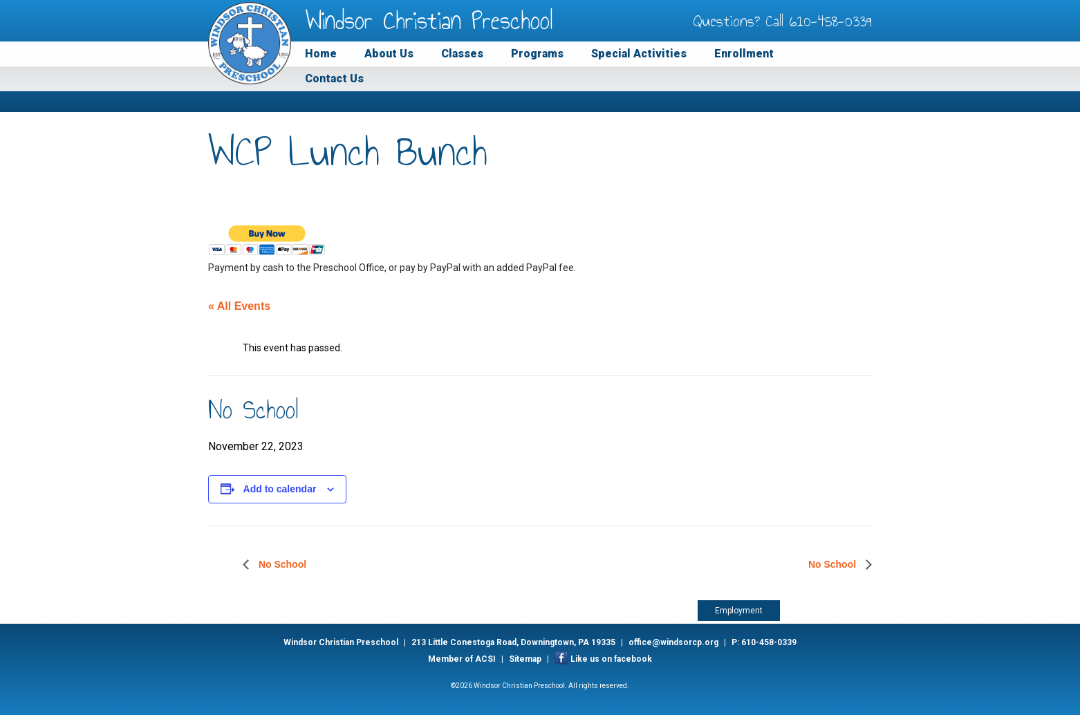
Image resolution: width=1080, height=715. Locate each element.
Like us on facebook (611, 659)
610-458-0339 (831, 20)
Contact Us (334, 78)
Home (321, 53)
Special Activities (639, 53)
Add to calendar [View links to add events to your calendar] (280, 488)
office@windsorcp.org (673, 642)
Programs (537, 53)
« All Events (239, 306)
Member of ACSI (462, 659)
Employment (739, 610)
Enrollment (744, 53)
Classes (462, 53)
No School (281, 564)
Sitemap (525, 659)
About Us (388, 53)
